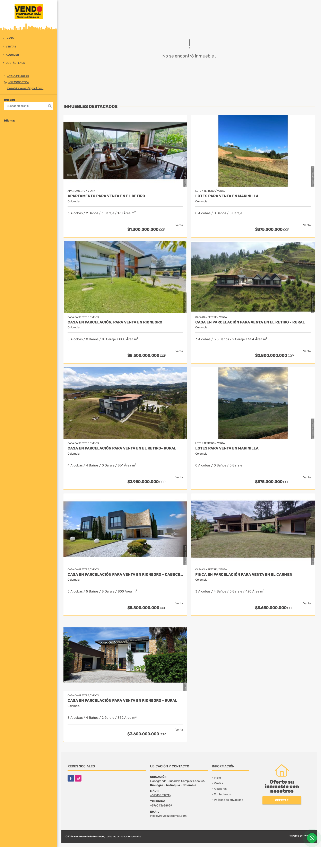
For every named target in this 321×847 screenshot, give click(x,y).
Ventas (11, 46)
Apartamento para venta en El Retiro (106, 196)
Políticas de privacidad (228, 800)
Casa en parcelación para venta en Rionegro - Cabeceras (125, 574)
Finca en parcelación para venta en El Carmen (243, 574)
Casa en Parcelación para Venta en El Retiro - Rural (250, 322)
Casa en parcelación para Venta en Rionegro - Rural (122, 700)
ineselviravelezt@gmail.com (25, 88)
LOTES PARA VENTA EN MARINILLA (227, 196)
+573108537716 (18, 82)
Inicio (10, 38)
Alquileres (220, 789)
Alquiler (12, 54)
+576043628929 (18, 76)
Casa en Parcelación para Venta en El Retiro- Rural (122, 448)
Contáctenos (15, 62)
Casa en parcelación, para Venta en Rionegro (115, 322)
